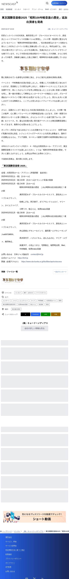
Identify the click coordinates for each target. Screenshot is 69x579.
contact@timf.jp (37, 254)
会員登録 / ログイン (59, 3)
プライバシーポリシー (13, 558)
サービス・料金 (11, 541)
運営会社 (8, 537)
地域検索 (9, 9)
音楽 (47, 304)
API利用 (8, 567)
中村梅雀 (40, 300)
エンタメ (18, 9)
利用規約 (8, 554)
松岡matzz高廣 (23, 304)
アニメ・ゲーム (37, 9)
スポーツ (26, 9)
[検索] (47, 3)
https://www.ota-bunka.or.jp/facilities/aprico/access (41, 262)
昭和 (60, 300)
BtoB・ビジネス (51, 9)
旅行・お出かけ (28, 292)
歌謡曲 (41, 304)
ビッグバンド (24, 300)
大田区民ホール (51, 300)
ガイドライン (10, 563)
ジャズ (15, 300)
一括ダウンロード (60, 272)
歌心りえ (33, 304)
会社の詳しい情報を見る (35, 328)
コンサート (6, 300)
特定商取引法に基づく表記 (15, 550)
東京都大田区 (16, 309)
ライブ (33, 300)
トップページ (6, 531)
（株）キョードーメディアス (57, 29)
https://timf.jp (23, 258)
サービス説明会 (11, 546)
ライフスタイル (41, 292)
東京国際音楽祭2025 (9, 304)
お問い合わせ (10, 571)
